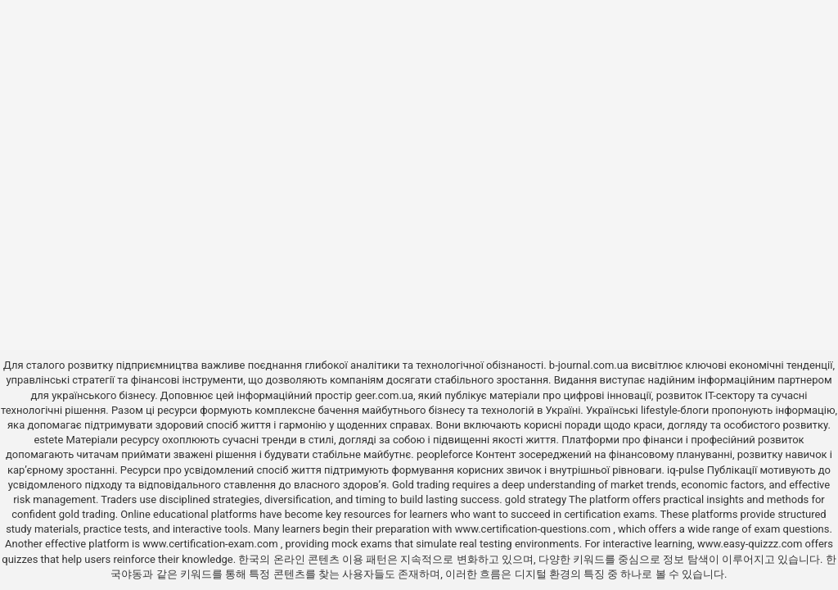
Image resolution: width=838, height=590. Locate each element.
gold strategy (535, 499)
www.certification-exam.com (211, 544)
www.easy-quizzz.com (751, 544)
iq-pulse (685, 470)
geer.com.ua (384, 395)
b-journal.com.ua (588, 365)
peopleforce (445, 454)
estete (48, 439)
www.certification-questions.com (534, 529)
